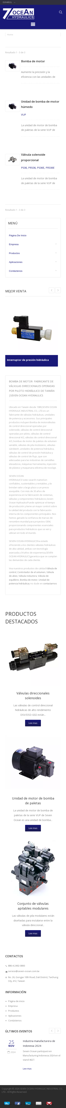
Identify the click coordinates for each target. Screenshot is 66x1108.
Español (7, 2)
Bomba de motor (33, 61)
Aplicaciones (15, 262)
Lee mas (33, 723)
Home (10, 34)
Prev (58, 290)
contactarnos (50, 583)
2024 (11, 1052)
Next (51, 290)
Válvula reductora (28, 575)
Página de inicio (17, 235)
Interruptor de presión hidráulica (28, 360)
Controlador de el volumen (31, 572)
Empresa (14, 244)
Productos (14, 253)
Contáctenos (15, 271)
